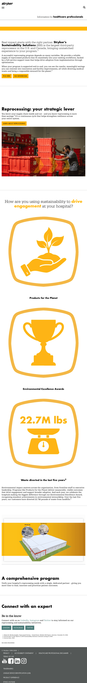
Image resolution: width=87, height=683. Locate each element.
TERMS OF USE (8, 656)
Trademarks (8, 669)
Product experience (11, 677)
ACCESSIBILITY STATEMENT (24, 653)
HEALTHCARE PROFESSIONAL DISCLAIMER (53, 653)
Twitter (47, 620)
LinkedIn (24, 620)
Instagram (34, 620)
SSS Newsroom (20, 76)
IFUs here (6, 76)
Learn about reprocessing (14, 123)
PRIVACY (6, 653)
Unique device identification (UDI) (17, 673)
